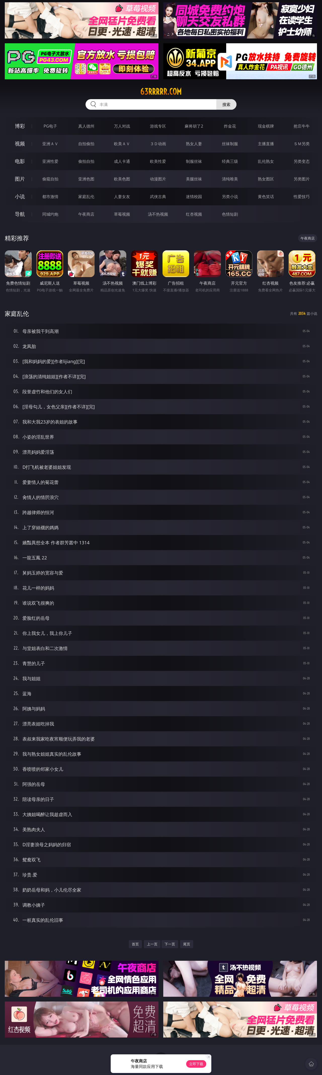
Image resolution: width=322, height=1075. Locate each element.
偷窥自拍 (50, 179)
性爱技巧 (302, 196)
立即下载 (196, 1063)
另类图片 (302, 179)
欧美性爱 (158, 161)
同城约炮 (50, 214)
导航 (20, 214)
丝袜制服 (230, 143)
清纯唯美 (230, 179)
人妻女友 (122, 196)
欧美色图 (122, 179)
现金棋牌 (266, 126)
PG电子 (50, 126)
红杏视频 (194, 214)
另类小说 (230, 196)
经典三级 (230, 161)
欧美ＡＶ (122, 143)
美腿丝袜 (194, 179)
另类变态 (302, 161)
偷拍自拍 (86, 161)
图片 (20, 178)
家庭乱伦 (86, 196)
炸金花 (230, 126)
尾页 (186, 944)
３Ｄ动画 (158, 143)
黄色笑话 (266, 196)
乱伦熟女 (266, 161)
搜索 (226, 104)
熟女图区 (266, 179)
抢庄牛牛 (302, 126)
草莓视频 (122, 214)
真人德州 (86, 126)
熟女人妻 (194, 143)
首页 (135, 944)
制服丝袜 (194, 161)
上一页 (152, 944)
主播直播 (266, 143)
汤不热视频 (158, 214)
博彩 (20, 126)
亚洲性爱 (50, 161)
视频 (20, 143)
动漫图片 (158, 179)
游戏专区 (158, 126)
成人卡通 (122, 161)
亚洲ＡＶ (50, 143)
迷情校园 (194, 196)
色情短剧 (230, 214)
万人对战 (122, 126)
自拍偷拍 (86, 143)
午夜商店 (86, 214)
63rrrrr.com (161, 92)
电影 (20, 161)
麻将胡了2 (194, 126)
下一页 (170, 944)
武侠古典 (158, 196)
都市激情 (50, 196)
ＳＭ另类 (302, 143)
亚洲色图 (86, 179)
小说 (20, 196)
